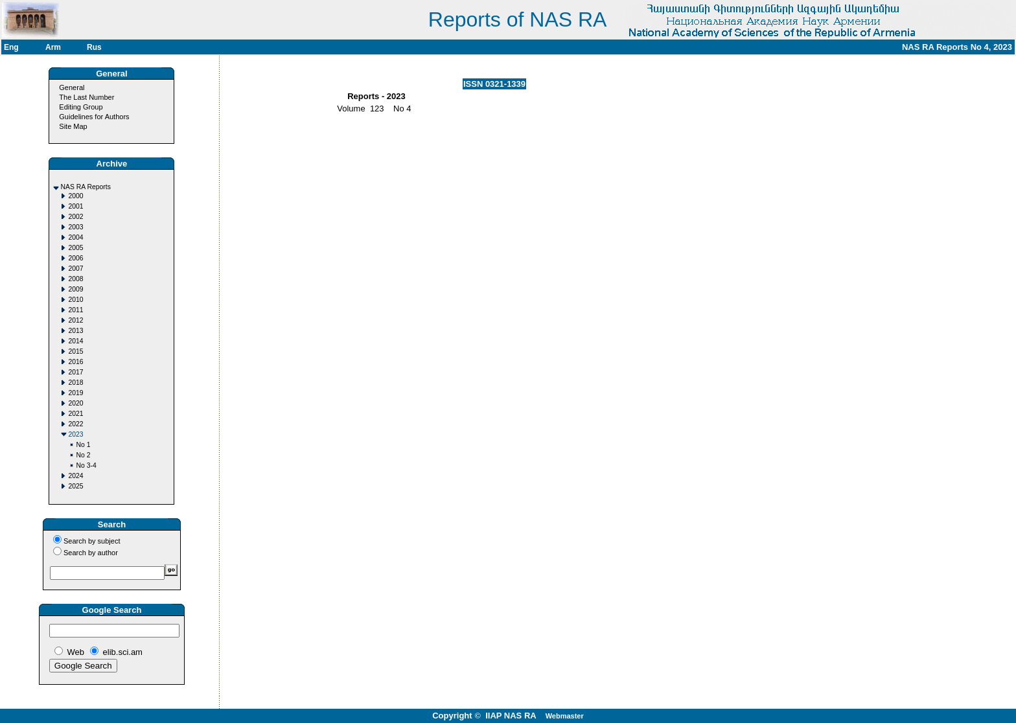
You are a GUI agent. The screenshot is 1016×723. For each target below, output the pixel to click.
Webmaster (565, 716)
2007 (75, 268)
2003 (75, 227)
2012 (75, 320)
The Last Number (86, 97)
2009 (75, 289)
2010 (75, 299)
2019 (75, 392)
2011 (75, 310)
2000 (75, 196)
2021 (75, 413)
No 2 (83, 455)
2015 (75, 351)
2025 (75, 486)
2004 (75, 237)
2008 (75, 278)
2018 (75, 382)
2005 (75, 247)
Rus (94, 47)
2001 (75, 206)
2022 (75, 424)
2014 (75, 341)
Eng (11, 47)
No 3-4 (86, 465)
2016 (75, 361)
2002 (75, 216)
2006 (75, 258)
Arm (53, 47)
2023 (75, 434)
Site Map (73, 126)
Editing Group (80, 107)
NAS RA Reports (85, 186)
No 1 (83, 444)
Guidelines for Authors (94, 116)
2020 (75, 403)
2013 (75, 330)
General (71, 87)
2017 (75, 372)
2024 (75, 475)
